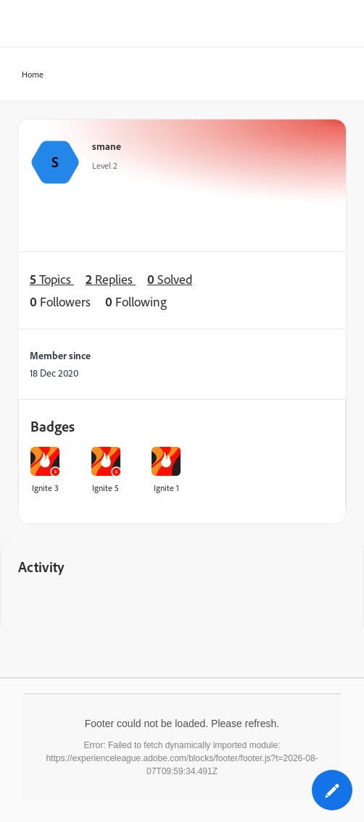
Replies (111, 279)
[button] (332, 790)
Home (28, 75)
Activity (41, 567)
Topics (52, 279)
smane (106, 146)
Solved (169, 279)
